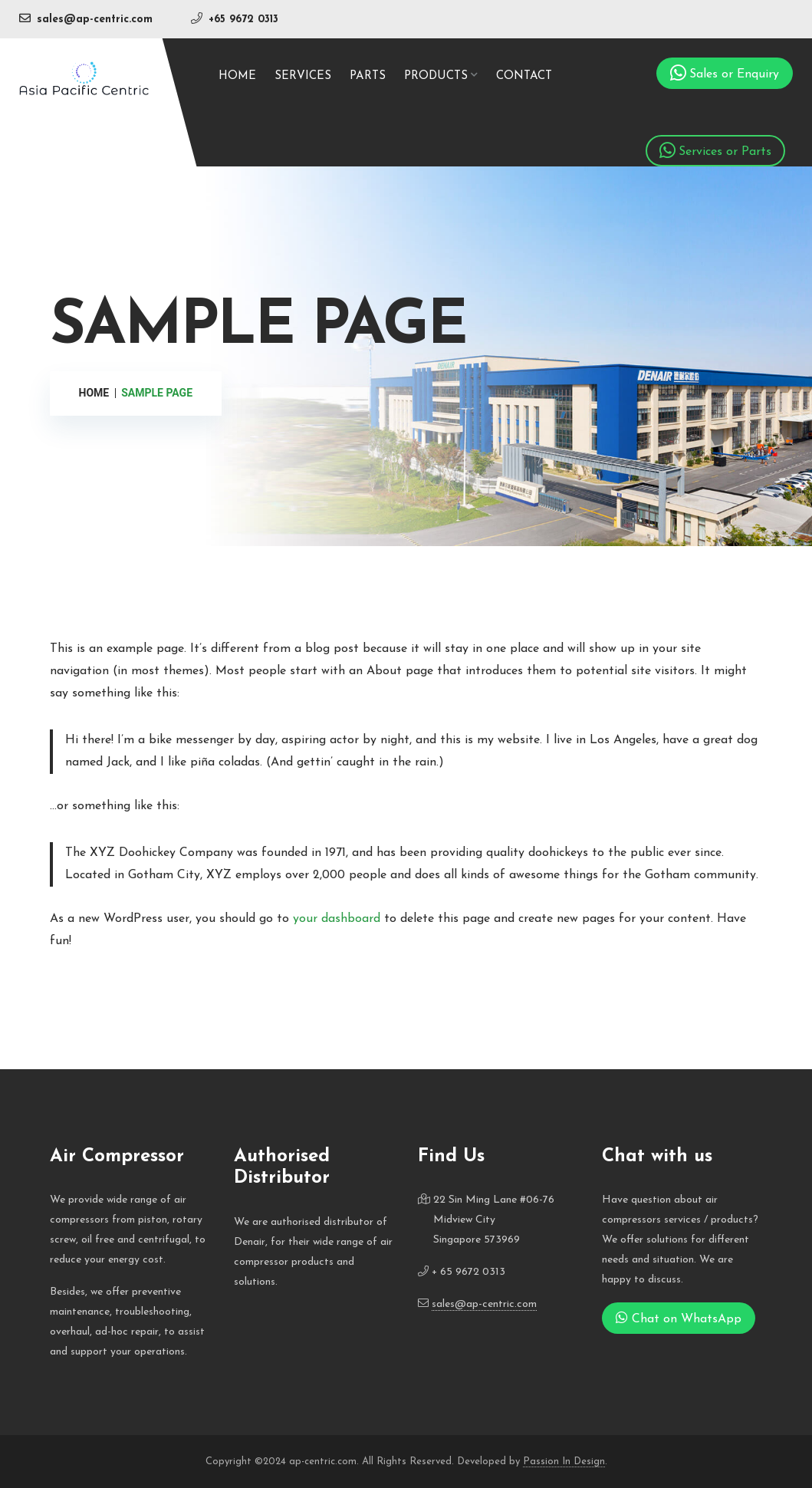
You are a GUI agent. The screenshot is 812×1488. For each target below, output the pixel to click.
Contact (524, 76)
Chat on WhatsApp (678, 1317)
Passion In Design (564, 1462)
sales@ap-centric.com (95, 19)
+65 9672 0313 (243, 19)
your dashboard (336, 919)
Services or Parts (725, 152)
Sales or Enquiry (734, 74)
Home (237, 76)
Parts (368, 76)
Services (303, 76)
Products (436, 76)
